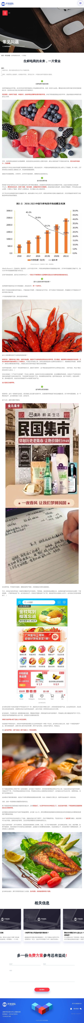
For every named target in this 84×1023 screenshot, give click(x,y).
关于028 (74, 1003)
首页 (2, 55)
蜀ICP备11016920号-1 (76, 1013)
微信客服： (77, 1009)
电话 (44, 964)
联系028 (79, 1003)
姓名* (11, 964)
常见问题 (7, 55)
